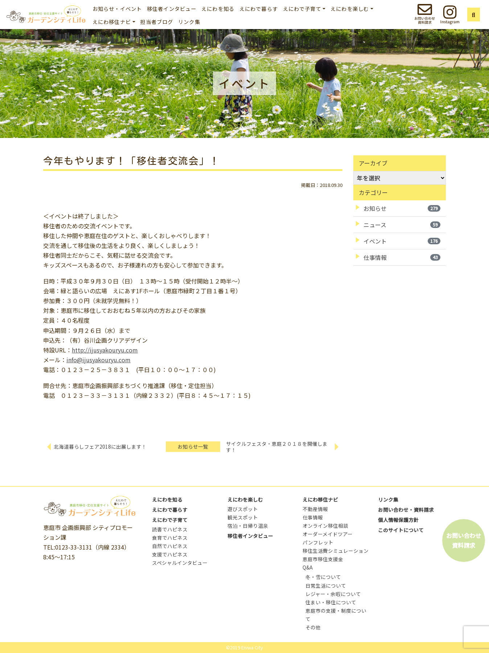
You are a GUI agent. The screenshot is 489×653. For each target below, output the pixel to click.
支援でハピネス (170, 554)
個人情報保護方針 (398, 519)
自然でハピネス (170, 546)
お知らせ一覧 (193, 446)
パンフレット (318, 542)
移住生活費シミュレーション (336, 550)
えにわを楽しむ (245, 499)
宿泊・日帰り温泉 (247, 525)
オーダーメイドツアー (328, 534)
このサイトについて (401, 530)
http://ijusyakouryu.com (105, 350)
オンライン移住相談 (325, 525)
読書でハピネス (170, 529)
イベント (401, 241)
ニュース (401, 224)
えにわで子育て (170, 519)
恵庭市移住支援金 (323, 559)
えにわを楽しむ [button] (349, 8)
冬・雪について (323, 576)
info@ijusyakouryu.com (98, 359)
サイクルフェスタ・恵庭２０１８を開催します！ (277, 446)
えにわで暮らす (258, 8)
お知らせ (401, 208)
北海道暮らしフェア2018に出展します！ (100, 446)
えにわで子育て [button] (302, 8)
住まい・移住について (330, 602)
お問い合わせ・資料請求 (406, 509)
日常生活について (325, 585)
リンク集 (189, 21)
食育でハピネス (170, 537)
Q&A (308, 567)
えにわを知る (217, 8)
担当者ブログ (156, 21)
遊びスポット (242, 509)
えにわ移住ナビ (320, 499)
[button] (473, 14)
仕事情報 (401, 257)
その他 (313, 627)
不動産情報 (315, 509)
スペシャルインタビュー (179, 562)
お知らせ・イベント (117, 8)
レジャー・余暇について (333, 593)
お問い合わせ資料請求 (463, 540)
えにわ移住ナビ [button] (112, 21)
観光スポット (242, 517)
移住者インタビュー (171, 8)
